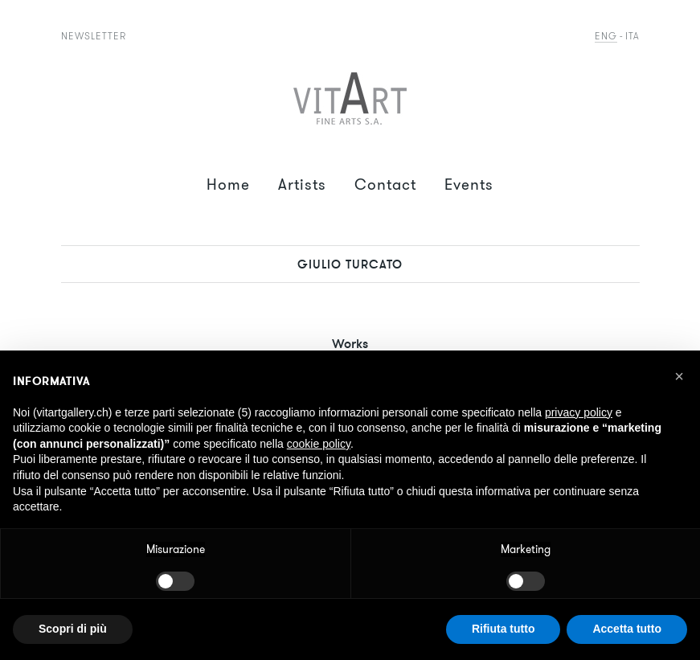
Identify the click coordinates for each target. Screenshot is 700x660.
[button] (679, 376)
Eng (606, 36)
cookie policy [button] (318, 443)
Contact (385, 184)
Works (350, 343)
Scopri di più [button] (73, 628)
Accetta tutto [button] (626, 628)
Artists (302, 184)
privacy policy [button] (578, 412)
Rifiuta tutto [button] (503, 628)
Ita (632, 36)
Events (468, 184)
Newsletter (93, 36)
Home (228, 184)
